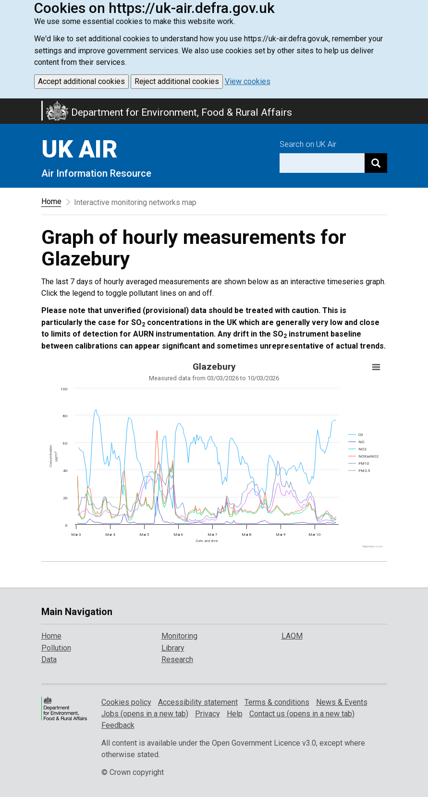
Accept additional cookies (81, 81)
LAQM (292, 635)
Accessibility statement (198, 702)
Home (51, 201)
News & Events (341, 702)
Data (49, 659)
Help (235, 713)
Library (172, 647)
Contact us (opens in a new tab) (302, 713)
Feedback (118, 725)
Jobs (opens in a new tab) (144, 713)
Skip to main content (6, 104)
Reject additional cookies (177, 81)
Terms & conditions (277, 702)
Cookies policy (126, 702)
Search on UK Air (308, 144)
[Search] (376, 163)
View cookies (247, 81)
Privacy (207, 713)
